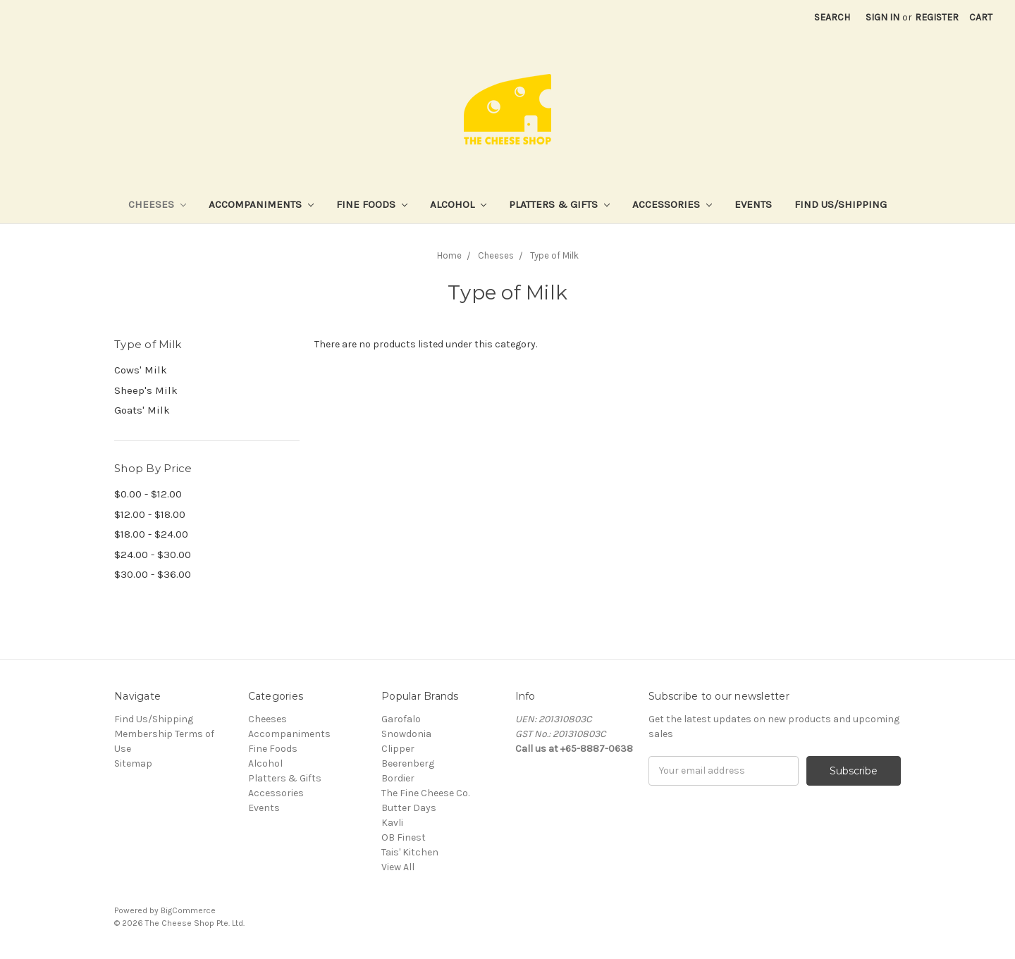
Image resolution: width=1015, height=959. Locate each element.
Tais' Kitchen (409, 852)
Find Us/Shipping (840, 204)
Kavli (392, 823)
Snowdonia (406, 734)
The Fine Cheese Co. (425, 793)
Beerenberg (407, 763)
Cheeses (157, 204)
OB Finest (403, 837)
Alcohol (458, 204)
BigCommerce (188, 910)
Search (832, 17)
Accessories (672, 204)
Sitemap (133, 763)
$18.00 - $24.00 (151, 534)
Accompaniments (261, 204)
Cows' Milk (140, 370)
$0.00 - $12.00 (148, 494)
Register (937, 17)
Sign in (882, 17)
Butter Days (408, 808)
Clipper (397, 749)
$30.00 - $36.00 (152, 574)
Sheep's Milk (146, 390)
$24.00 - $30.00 (152, 554)
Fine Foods (371, 204)
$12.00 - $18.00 (149, 514)
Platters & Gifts (559, 204)
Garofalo (401, 719)
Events (753, 204)
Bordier (397, 778)
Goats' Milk (142, 410)
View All (397, 867)
